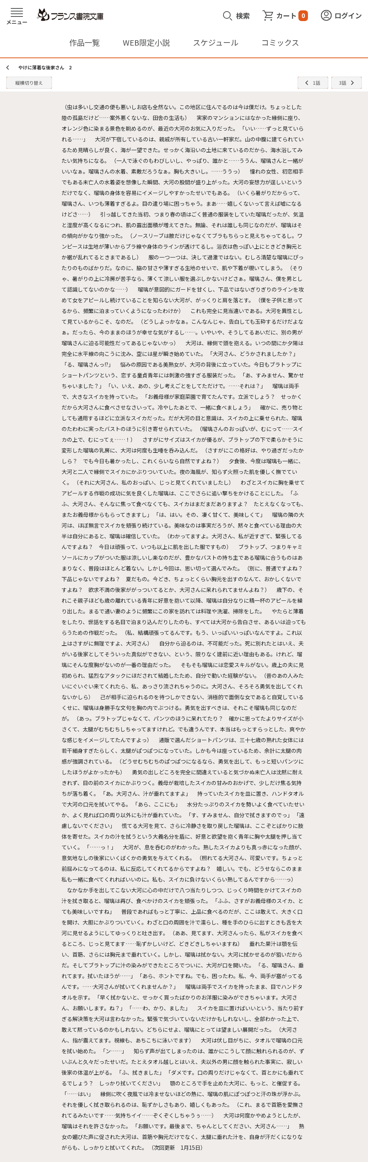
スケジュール (215, 42)
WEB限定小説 (146, 42)
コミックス (280, 42)
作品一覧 (84, 42)
